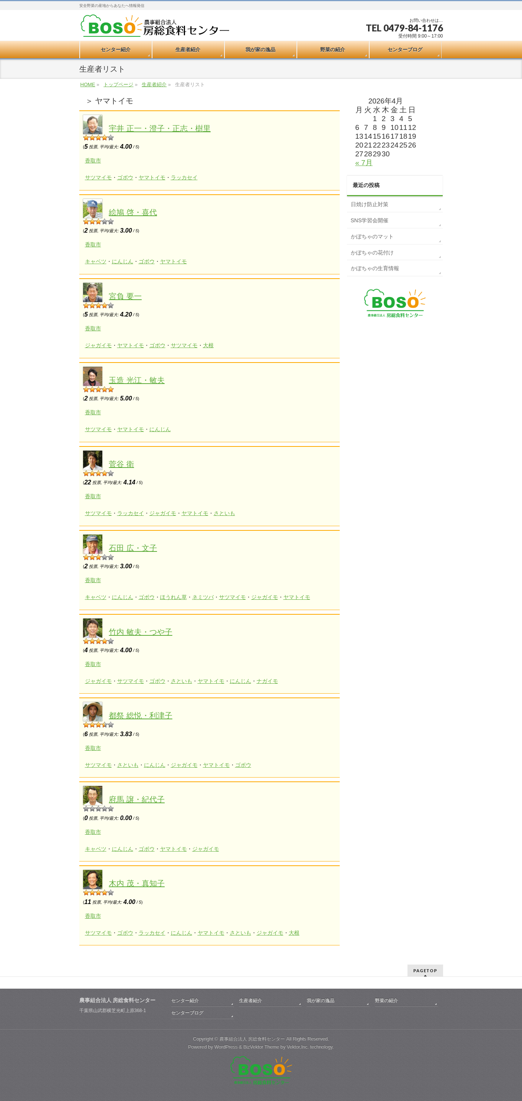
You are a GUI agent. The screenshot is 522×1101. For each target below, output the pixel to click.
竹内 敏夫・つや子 (140, 632)
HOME (87, 84)
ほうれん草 (173, 597)
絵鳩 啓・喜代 (133, 212)
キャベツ (95, 261)
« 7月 (364, 163)
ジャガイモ (98, 345)
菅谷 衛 (121, 464)
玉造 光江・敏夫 (137, 380)
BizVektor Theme (261, 1047)
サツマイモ (98, 177)
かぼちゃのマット (372, 236)
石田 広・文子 (133, 548)
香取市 (93, 161)
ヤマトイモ (152, 177)
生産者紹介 (154, 84)
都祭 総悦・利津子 (140, 715)
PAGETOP (425, 970)
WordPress (226, 1047)
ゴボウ (125, 177)
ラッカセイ (184, 177)
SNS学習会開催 (370, 220)
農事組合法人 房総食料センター (252, 1039)
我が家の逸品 (320, 1000)
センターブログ (187, 1013)
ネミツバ (203, 597)
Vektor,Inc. (298, 1047)
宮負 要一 (125, 296)
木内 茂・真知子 (137, 883)
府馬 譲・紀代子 (137, 799)
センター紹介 (185, 1000)
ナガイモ (267, 681)
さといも (224, 513)
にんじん (122, 261)
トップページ (118, 84)
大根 (208, 345)
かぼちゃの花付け (372, 252)
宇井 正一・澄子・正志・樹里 (160, 128)
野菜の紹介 (386, 1000)
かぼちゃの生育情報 (375, 268)
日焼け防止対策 (369, 204)
